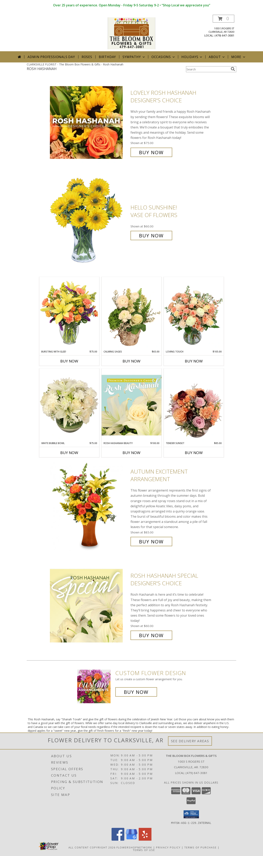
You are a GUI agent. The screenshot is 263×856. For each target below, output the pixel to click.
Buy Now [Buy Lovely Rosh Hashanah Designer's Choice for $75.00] (151, 152)
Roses (87, 57)
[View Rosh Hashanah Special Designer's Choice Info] (89, 605)
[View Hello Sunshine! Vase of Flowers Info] (89, 221)
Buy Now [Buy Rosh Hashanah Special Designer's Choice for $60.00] (151, 635)
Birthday (107, 57)
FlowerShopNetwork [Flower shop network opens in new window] (134, 847)
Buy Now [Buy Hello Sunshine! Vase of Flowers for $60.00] (151, 235)
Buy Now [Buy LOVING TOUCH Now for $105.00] (194, 361)
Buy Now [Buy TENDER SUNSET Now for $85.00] (194, 452)
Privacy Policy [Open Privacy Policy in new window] (168, 847)
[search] (233, 69)
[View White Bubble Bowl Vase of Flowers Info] (69, 405)
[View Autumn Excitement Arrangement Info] (89, 506)
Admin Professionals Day (51, 57)
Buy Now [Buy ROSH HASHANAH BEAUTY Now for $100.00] (131, 452)
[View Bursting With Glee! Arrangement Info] (69, 313)
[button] (223, 19)
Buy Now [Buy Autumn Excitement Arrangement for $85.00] (151, 541)
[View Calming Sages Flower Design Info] (131, 313)
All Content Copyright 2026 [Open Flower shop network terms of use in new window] (92, 847)
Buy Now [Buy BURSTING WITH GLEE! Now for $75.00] (69, 361)
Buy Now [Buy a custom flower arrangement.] (136, 692)
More (238, 57)
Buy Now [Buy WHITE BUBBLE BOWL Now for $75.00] (69, 452)
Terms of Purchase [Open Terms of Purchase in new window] (200, 847)
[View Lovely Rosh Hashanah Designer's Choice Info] (89, 122)
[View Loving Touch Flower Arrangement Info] (194, 313)
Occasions (163, 57)
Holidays (192, 57)
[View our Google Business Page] (131, 839)
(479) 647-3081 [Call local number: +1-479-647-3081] (224, 35)
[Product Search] (207, 69)
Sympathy (134, 57)
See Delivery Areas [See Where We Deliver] (190, 741)
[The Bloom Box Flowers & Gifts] (131, 33)
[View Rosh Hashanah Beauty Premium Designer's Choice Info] (131, 405)
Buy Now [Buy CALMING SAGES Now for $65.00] (131, 361)
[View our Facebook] (118, 839)
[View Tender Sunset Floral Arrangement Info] (194, 405)
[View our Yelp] (145, 839)
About (217, 57)
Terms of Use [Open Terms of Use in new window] (144, 850)
